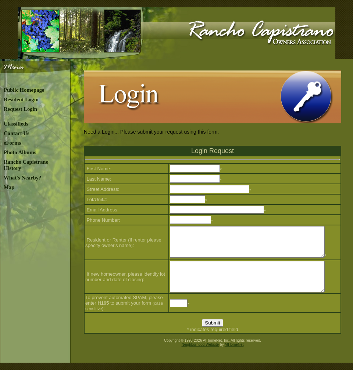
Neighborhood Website (200, 344)
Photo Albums (20, 152)
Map (9, 187)
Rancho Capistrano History (26, 165)
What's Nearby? (22, 178)
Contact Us (16, 133)
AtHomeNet (234, 344)
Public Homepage (24, 90)
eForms (12, 143)
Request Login (20, 109)
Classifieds (16, 124)
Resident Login (21, 99)
